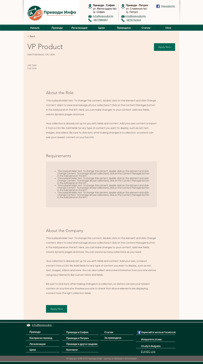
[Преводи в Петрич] (77, 338)
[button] (164, 47)
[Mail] (90, 16)
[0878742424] (133, 20)
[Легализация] (41, 344)
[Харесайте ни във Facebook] (158, 332)
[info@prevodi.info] (103, 16)
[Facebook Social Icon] (139, 332)
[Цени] (41, 350)
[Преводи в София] (80, 332)
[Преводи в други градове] (82, 344)
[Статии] (116, 332)
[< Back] (38, 36)
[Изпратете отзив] (154, 339)
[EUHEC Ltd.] (148, 352)
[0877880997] (100, 20)
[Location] (90, 6)
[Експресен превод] (42, 338)
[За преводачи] (116, 338)
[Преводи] (43, 332)
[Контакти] (78, 350)
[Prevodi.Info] (168, 6)
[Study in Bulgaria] (150, 346)
